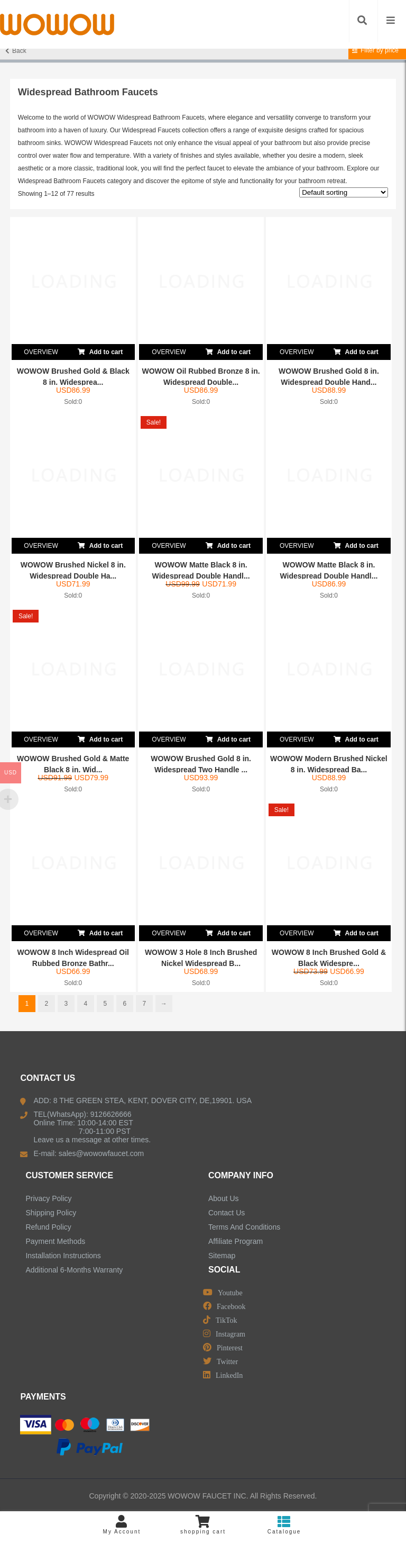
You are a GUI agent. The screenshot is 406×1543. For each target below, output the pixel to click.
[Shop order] (343, 192)
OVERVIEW (41, 352)
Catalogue (284, 1525)
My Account (122, 1525)
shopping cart (203, 1525)
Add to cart (100, 350)
